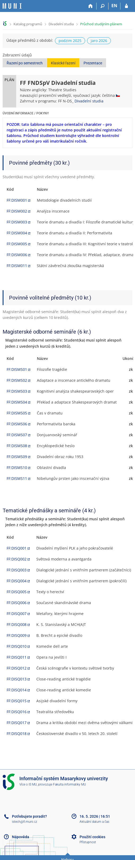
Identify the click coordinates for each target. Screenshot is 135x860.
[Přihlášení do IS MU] (126, 6)
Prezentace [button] (93, 63)
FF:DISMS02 (17, 380)
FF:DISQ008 (17, 624)
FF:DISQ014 (17, 689)
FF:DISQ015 (17, 700)
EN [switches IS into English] (114, 6)
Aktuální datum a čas (94, 822)
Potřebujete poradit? (29, 816)
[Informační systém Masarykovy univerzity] (12, 6)
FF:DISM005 (17, 243)
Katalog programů (28, 24)
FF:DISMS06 (17, 423)
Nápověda (20, 837)
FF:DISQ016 (17, 711)
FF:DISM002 (17, 211)
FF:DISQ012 (17, 668)
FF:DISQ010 (17, 646)
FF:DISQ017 (17, 722)
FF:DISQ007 (17, 613)
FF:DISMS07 (17, 434)
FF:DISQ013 (17, 679)
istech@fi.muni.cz (24, 822)
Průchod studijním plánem (101, 24)
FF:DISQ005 (17, 591)
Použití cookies (92, 837)
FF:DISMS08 (17, 445)
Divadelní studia (61, 24)
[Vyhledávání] (102, 6)
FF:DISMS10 (17, 467)
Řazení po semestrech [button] (25, 63)
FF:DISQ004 (17, 580)
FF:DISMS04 (17, 402)
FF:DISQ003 (17, 569)
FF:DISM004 (17, 232)
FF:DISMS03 (17, 391)
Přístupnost (88, 842)
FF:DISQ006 (17, 602)
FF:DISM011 (17, 265)
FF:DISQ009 (17, 635)
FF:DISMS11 (17, 478)
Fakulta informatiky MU (69, 784)
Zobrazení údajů (17, 54)
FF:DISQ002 (17, 559)
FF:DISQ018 (17, 733)
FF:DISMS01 (17, 369)
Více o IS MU (28, 784)
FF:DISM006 (17, 254)
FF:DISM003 (17, 222)
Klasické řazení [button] (63, 63)
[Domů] (91, 6)
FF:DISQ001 (17, 548)
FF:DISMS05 (17, 413)
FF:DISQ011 (17, 657)
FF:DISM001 (17, 200)
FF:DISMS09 (17, 456)
